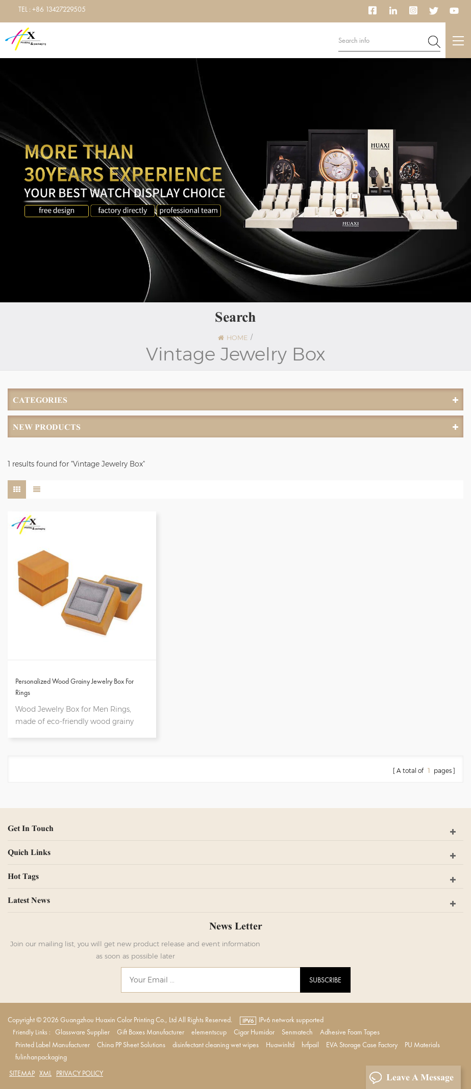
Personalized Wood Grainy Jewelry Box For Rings (74, 687)
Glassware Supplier (82, 1031)
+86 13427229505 (59, 9)
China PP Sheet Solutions (131, 1044)
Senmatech (297, 1031)
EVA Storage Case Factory (362, 1044)
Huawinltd (280, 1044)
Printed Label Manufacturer (52, 1044)
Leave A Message (411, 1078)
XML (45, 1073)
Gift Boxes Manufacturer (150, 1031)
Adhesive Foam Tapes (350, 1031)
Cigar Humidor (254, 1031)
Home (232, 337)
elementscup (209, 1031)
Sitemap (22, 1073)
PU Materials (422, 1044)
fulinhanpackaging (41, 1056)
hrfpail (310, 1044)
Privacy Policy (79, 1073)
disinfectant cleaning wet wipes (215, 1044)
